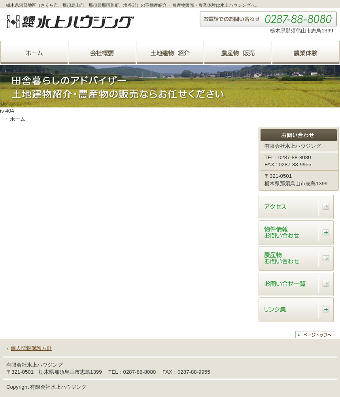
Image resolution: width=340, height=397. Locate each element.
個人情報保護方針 (31, 348)
